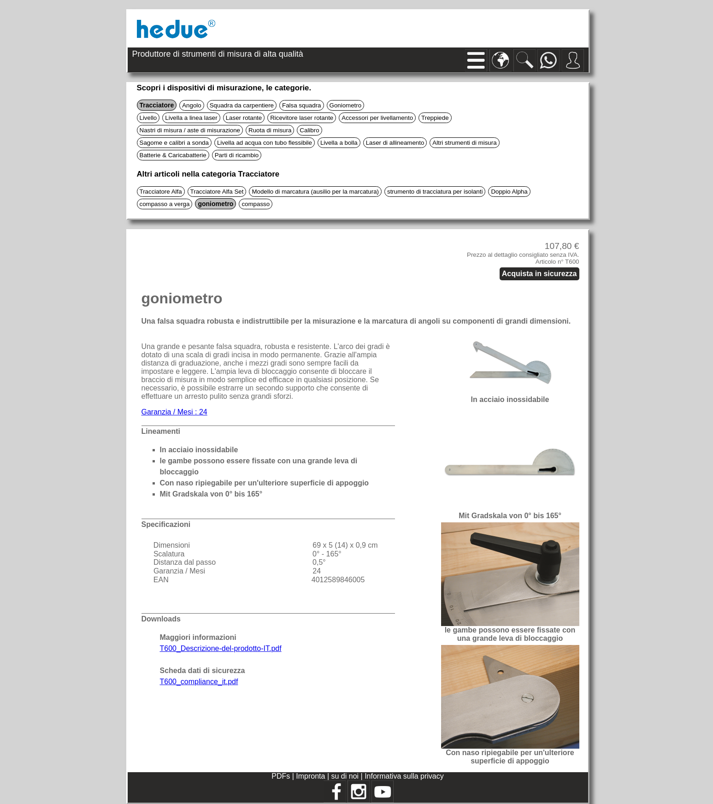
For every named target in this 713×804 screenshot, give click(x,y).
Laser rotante (244, 117)
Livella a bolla (339, 142)
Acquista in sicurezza (539, 274)
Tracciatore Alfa (161, 191)
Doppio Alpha (509, 191)
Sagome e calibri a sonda (174, 142)
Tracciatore (157, 105)
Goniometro (346, 105)
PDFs (280, 776)
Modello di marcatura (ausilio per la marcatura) (315, 191)
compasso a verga (165, 204)
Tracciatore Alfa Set (217, 191)
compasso (256, 204)
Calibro (309, 130)
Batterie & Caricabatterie (173, 155)
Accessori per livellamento (377, 117)
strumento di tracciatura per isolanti (435, 191)
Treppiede (435, 117)
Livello (148, 117)
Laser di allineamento (395, 142)
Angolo (191, 105)
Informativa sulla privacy (404, 776)
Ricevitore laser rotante (301, 117)
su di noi (345, 776)
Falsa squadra (301, 105)
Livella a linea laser (191, 117)
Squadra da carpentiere (242, 105)
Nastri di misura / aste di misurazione (190, 130)
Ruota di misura (269, 130)
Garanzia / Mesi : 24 (174, 412)
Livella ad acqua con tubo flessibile (264, 142)
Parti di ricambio (237, 155)
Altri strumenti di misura (464, 142)
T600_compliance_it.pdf (199, 682)
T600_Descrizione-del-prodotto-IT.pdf (221, 648)
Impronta (311, 776)
